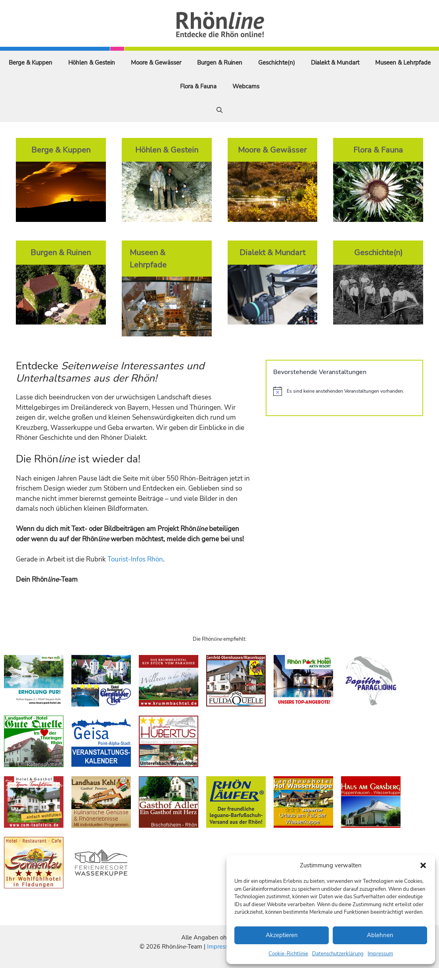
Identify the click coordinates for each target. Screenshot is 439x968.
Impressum (380, 953)
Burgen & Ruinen (219, 63)
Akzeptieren (282, 935)
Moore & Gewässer (156, 63)
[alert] (344, 391)
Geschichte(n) (276, 63)
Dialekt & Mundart (335, 63)
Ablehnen (380, 935)
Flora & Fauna (198, 86)
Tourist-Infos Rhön (135, 559)
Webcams (245, 86)
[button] (423, 865)
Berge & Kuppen (30, 63)
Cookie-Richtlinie (288, 953)
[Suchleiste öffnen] (219, 110)
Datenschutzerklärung (338, 953)
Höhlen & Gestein (91, 63)
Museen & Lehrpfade (403, 63)
